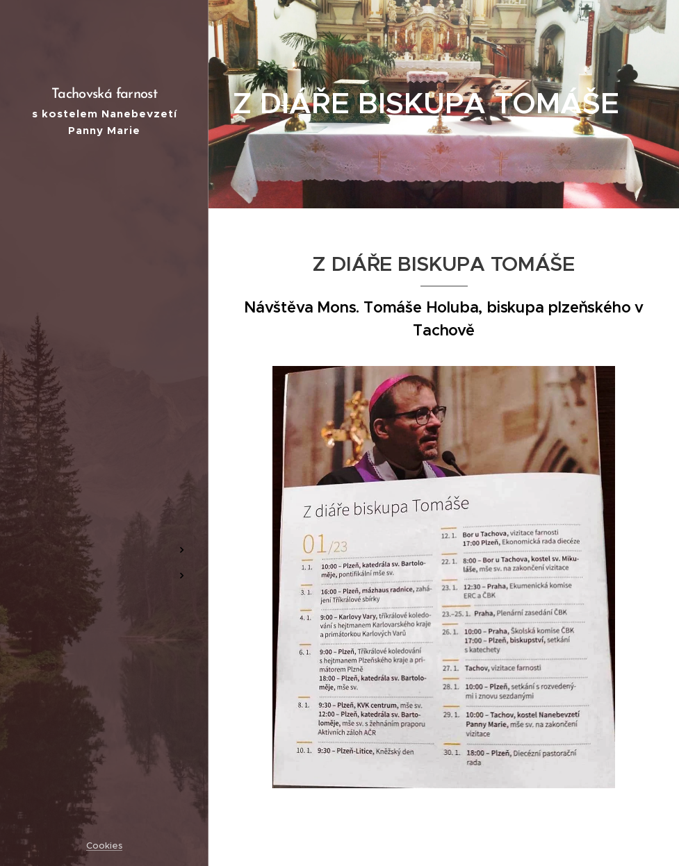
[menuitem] (104, 380)
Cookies (104, 845)
